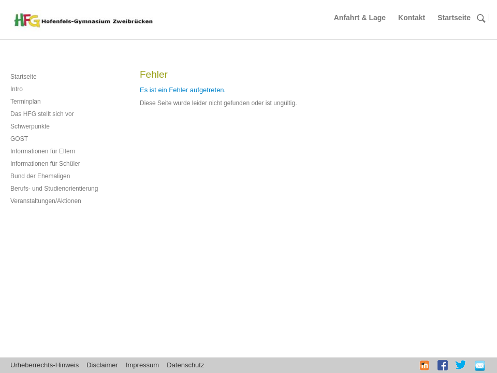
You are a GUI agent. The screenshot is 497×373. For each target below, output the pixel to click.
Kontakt (411, 17)
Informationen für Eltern (42, 151)
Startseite (454, 17)
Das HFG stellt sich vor (42, 114)
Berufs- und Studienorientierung (54, 188)
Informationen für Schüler (45, 163)
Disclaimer (102, 365)
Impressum (142, 365)
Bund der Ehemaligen (40, 176)
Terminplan (25, 101)
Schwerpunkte (30, 126)
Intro (16, 89)
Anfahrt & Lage (360, 17)
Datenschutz (185, 365)
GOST (19, 138)
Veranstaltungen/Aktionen (45, 201)
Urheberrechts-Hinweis (44, 365)
